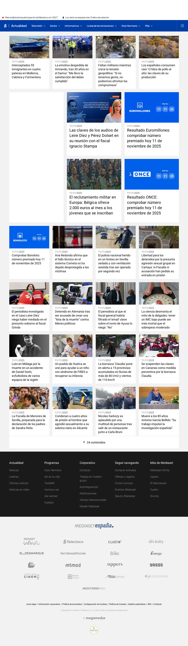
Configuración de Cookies (95, 604)
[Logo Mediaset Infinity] (32, 542)
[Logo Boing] (114, 553)
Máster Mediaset (89, 506)
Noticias (14, 470)
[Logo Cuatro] (114, 542)
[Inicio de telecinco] (5, 25)
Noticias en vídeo (19, 489)
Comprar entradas (125, 470)
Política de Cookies (117, 604)
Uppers (154, 476)
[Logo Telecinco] (73, 542)
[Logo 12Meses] (73, 576)
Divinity (154, 496)
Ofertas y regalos (125, 476)
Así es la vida (52, 476)
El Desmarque (158, 483)
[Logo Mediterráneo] (94, 588)
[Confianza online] (94, 630)
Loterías (14, 476)
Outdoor (49, 502)
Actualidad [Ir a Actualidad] (19, 25)
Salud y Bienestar (125, 496)
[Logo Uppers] (114, 565)
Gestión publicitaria (137, 604)
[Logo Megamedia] (95, 618)
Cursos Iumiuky (124, 483)
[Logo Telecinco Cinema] (31, 576)
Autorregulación (89, 487)
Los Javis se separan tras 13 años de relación (87, 17)
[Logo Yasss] (156, 565)
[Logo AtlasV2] (115, 576)
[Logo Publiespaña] (156, 576)
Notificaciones (88, 493)
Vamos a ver (51, 489)
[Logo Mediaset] (94, 526)
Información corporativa (49, 604)
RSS (149, 604)
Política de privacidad (72, 604)
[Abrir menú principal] (182, 25)
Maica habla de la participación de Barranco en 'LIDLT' (31, 17)
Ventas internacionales (93, 499)
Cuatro (154, 489)
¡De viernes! (51, 496)
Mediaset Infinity (160, 470)
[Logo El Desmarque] (32, 553)
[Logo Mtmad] (73, 565)
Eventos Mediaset (125, 489)
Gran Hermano (52, 470)
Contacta (85, 470)
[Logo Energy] (156, 553)
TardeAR (49, 483)
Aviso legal (31, 604)
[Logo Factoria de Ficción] (73, 553)
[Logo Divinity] (156, 542)
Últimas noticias (18, 483)
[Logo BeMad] (31, 565)
